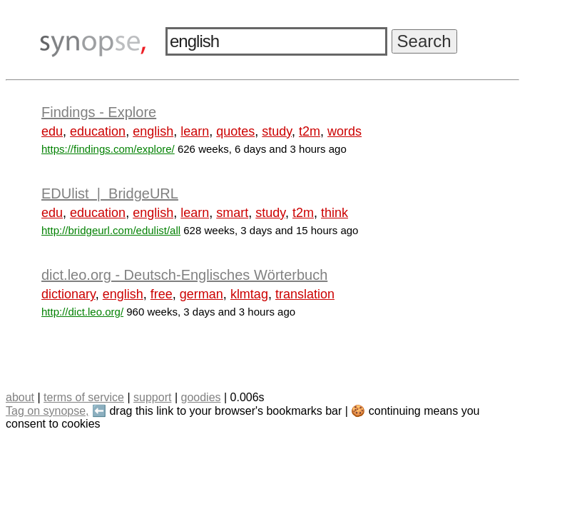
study (277, 131)
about (20, 397)
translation (305, 294)
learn (194, 131)
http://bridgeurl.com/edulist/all (110, 230)
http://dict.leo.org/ (82, 312)
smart (232, 213)
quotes (235, 131)
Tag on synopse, (47, 411)
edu (52, 131)
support (152, 397)
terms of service (84, 397)
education (98, 131)
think (334, 213)
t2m (309, 131)
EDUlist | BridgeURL (109, 193)
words (344, 131)
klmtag (249, 294)
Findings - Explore (98, 112)
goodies (200, 397)
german (201, 294)
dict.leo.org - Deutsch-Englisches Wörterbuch (184, 275)
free (161, 294)
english (153, 131)
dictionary (68, 294)
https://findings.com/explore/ (108, 149)
